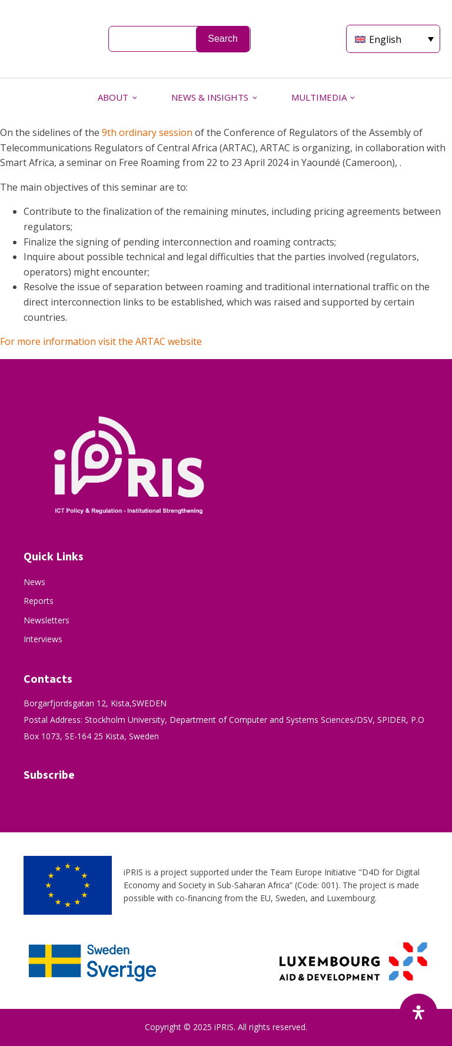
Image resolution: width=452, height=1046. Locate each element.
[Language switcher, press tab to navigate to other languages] (393, 39)
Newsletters (46, 620)
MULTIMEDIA (319, 97)
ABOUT (113, 97)
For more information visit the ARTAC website (102, 341)
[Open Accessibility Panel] (418, 1012)
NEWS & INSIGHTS (209, 97)
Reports (39, 600)
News (34, 581)
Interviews (43, 639)
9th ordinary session (147, 132)
